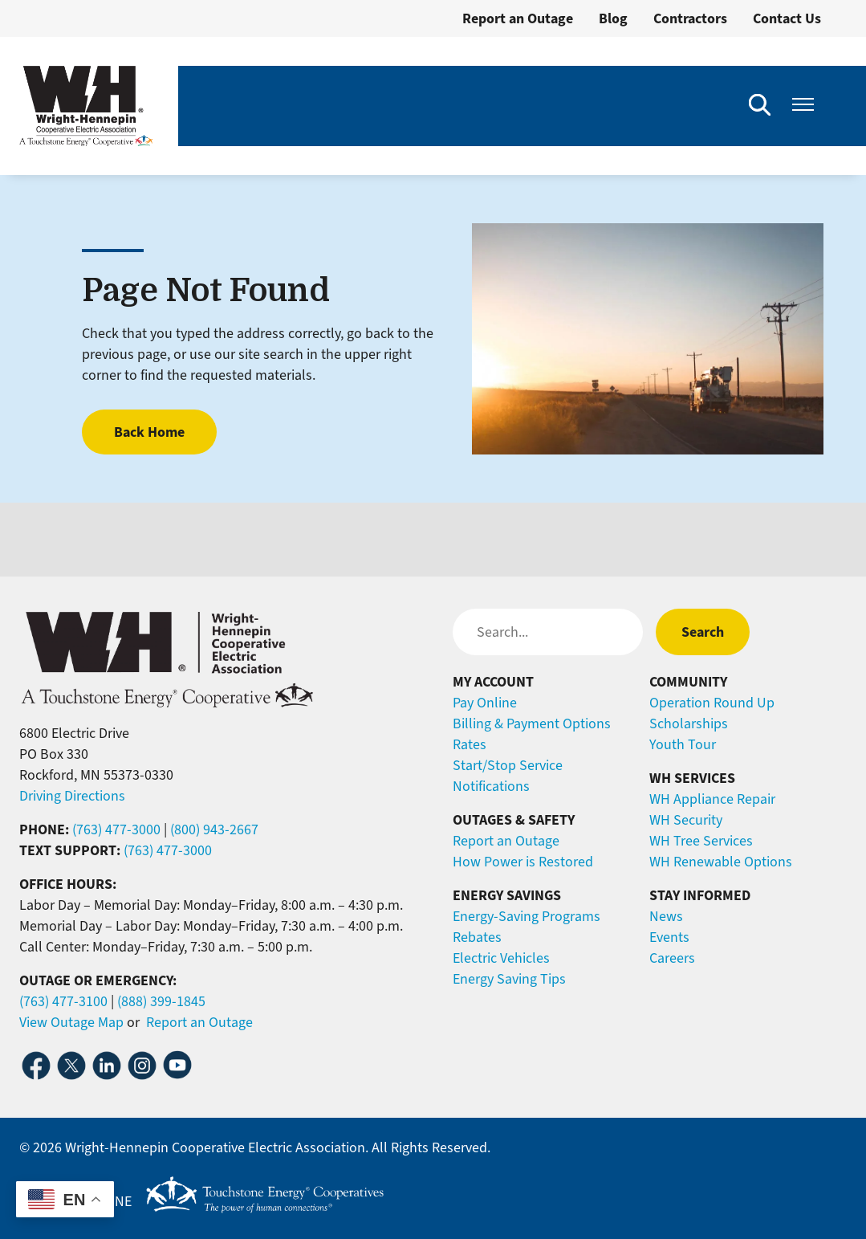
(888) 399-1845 (161, 1001)
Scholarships (688, 723)
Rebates (477, 937)
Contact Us (787, 18)
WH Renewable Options (720, 861)
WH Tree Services (701, 841)
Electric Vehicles (501, 958)
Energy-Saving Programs (526, 916)
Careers (672, 958)
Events (669, 937)
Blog (613, 18)
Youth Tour (682, 744)
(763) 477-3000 (116, 829)
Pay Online (485, 702)
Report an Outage (517, 18)
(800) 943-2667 (214, 829)
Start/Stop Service (508, 765)
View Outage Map (71, 1022)
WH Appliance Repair (712, 799)
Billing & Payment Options (532, 723)
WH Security (685, 820)
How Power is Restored (523, 861)
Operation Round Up (712, 702)
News (666, 916)
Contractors (690, 18)
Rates (469, 744)
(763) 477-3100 (63, 1001)
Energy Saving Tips (509, 979)
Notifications (491, 786)
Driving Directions (72, 796)
